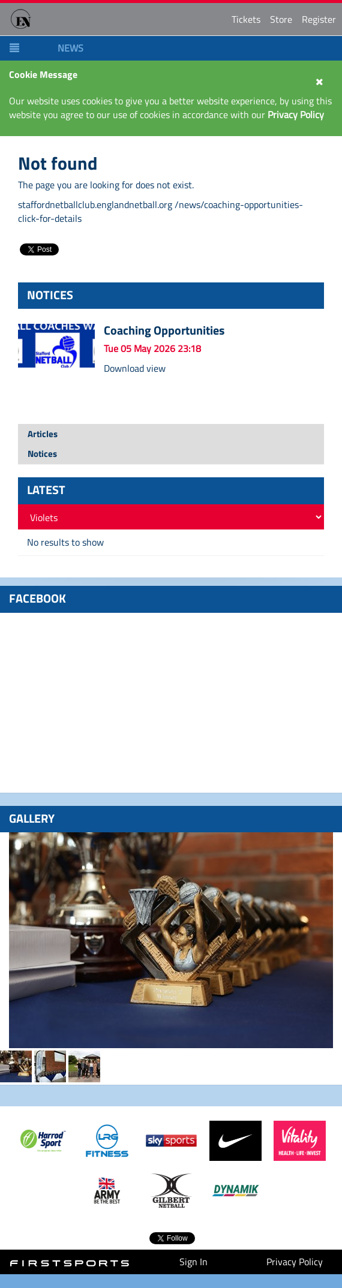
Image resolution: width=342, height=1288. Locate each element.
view (156, 368)
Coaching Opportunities (164, 330)
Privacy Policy (294, 1261)
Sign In (193, 1261)
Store (281, 19)
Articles (43, 434)
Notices (42, 454)
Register (319, 19)
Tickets (246, 19)
